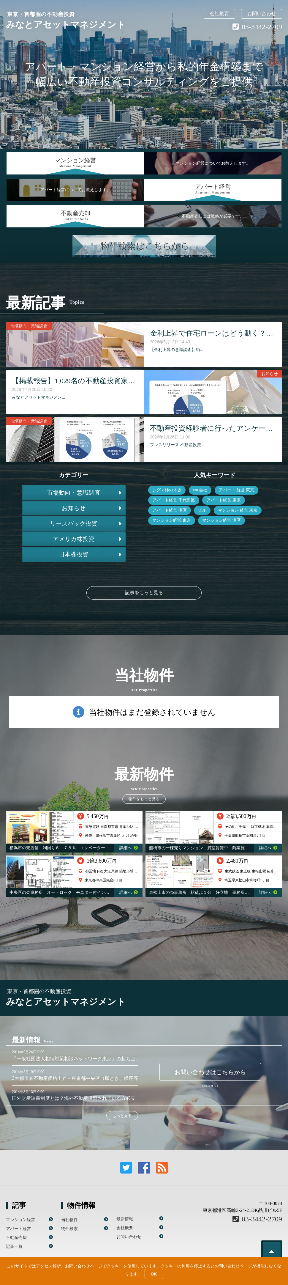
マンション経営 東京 (171, 520)
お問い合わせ (261, 13)
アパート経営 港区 (169, 510)
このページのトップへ (271, 1250)
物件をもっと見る (144, 799)
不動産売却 (16, 1237)
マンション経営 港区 (221, 520)
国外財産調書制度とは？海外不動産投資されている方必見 (73, 1098)
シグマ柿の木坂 (166, 490)
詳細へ (128, 848)
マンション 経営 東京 (237, 510)
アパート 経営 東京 (236, 490)
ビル (202, 510)
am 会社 (200, 490)
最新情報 (124, 1218)
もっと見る (122, 1115)
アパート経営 (18, 1228)
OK (154, 1274)
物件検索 (69, 1228)
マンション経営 (20, 1219)
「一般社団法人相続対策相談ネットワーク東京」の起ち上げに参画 (83, 1058)
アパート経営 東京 (223, 500)
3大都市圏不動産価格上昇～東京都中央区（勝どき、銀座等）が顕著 (84, 1078)
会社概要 (219, 13)
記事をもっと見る (144, 592)
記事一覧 (14, 1246)
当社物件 (69, 1219)
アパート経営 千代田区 (173, 500)
